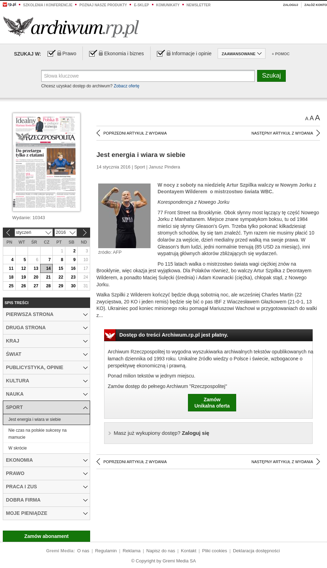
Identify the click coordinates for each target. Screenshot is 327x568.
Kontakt (188, 550)
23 (73, 277)
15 (60, 268)
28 (48, 285)
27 (36, 285)
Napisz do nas (160, 550)
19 (23, 277)
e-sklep (141, 5)
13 (36, 268)
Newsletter (199, 5)
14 (48, 268)
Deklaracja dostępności (256, 550)
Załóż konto (315, 5)
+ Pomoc (281, 54)
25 (11, 285)
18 (11, 277)
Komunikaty (168, 5)
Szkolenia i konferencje (47, 5)
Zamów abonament (46, 536)
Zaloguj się (161, 433)
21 (48, 277)
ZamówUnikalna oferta (212, 403)
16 (73, 268)
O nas (83, 550)
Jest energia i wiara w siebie (34, 419)
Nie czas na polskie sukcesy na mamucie (37, 434)
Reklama (131, 550)
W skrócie (17, 448)
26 (23, 285)
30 (73, 285)
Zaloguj (290, 5)
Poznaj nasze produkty (103, 5)
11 (11, 268)
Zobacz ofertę (126, 86)
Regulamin (106, 550)
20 (36, 277)
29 (60, 285)
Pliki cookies (214, 550)
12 (23, 268)
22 (60, 277)
